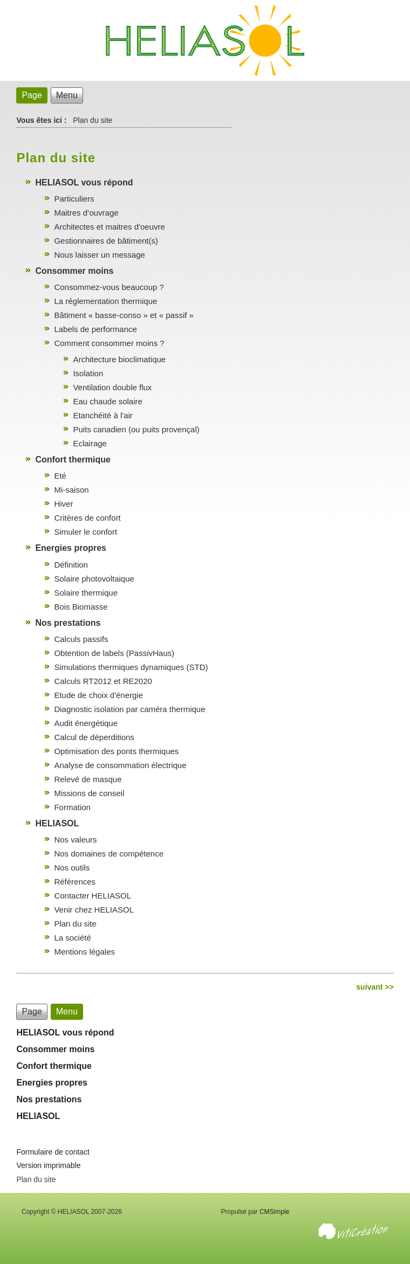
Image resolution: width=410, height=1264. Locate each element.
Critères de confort (87, 517)
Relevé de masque (87, 779)
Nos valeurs (75, 839)
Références (74, 881)
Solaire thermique (86, 592)
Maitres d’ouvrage (86, 212)
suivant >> (374, 987)
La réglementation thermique (105, 301)
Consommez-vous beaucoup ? (108, 287)
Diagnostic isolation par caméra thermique (129, 709)
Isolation (88, 373)
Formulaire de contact (52, 1152)
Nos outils (72, 867)
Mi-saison (71, 489)
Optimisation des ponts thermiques (116, 751)
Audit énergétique (86, 723)
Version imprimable (48, 1165)
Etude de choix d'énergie (98, 695)
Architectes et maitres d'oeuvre (109, 226)
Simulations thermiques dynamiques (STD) (131, 667)
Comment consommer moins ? (109, 343)
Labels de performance (95, 329)
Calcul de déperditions (94, 737)
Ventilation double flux (112, 387)
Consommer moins (74, 270)
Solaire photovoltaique (94, 578)
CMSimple (274, 1211)
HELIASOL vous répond (84, 182)
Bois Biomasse (80, 606)
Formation (72, 807)
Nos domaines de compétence (108, 853)
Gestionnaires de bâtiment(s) (106, 240)
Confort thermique (73, 459)
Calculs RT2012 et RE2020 (103, 681)
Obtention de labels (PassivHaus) (114, 653)
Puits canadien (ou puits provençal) (136, 429)
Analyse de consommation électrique (120, 765)
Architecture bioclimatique (119, 359)
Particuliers (74, 198)
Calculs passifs (81, 639)
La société (72, 937)
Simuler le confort (85, 531)
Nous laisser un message (99, 254)
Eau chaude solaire (107, 401)
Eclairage (90, 443)
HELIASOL (57, 823)
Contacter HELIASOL (92, 895)
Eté (60, 475)
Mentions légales (84, 951)
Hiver (63, 503)
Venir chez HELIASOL (94, 909)
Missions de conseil (89, 793)
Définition (71, 564)
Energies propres (70, 547)
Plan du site (75, 923)
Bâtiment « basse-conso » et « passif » (123, 315)
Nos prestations (67, 622)
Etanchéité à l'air (102, 415)
